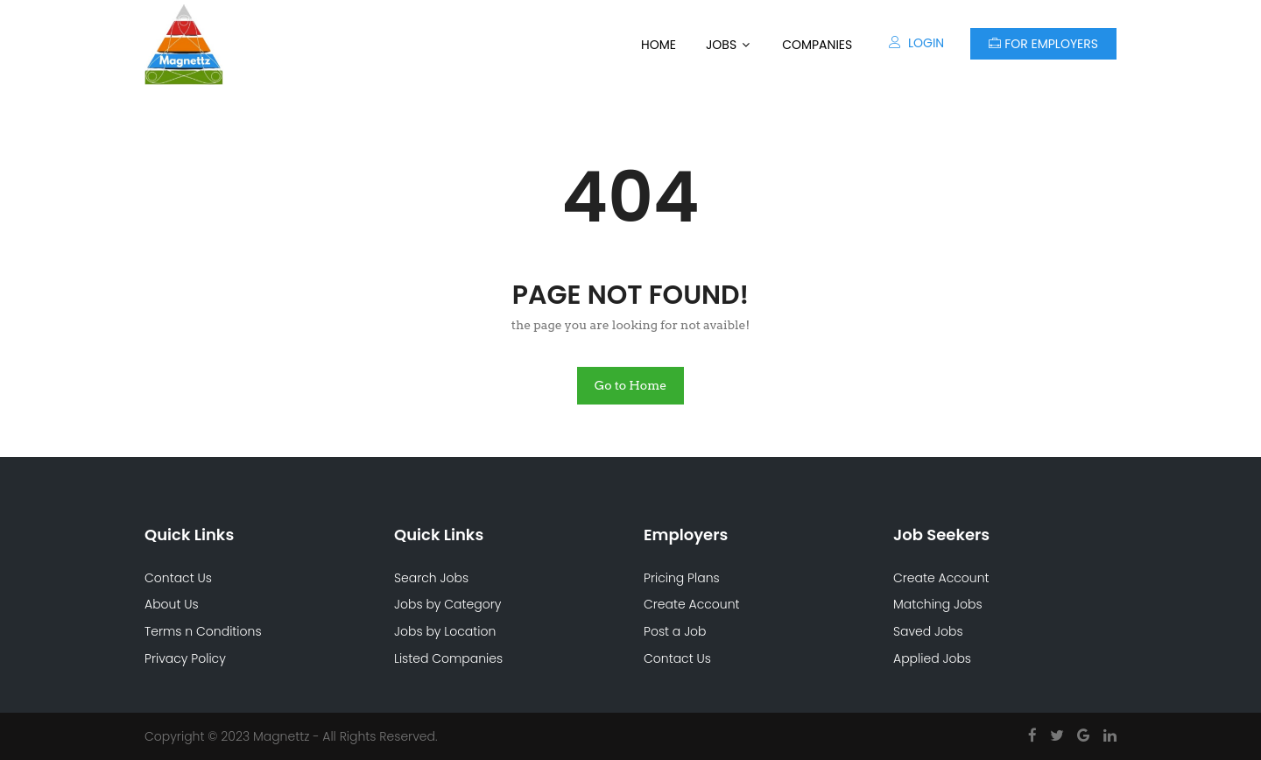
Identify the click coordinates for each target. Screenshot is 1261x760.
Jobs (721, 44)
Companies (817, 44)
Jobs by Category (447, 604)
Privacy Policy (185, 658)
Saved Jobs (928, 631)
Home (658, 44)
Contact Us (178, 578)
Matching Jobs (938, 604)
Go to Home (631, 385)
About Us (171, 604)
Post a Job (675, 631)
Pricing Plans (682, 578)
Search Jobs (431, 578)
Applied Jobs (932, 658)
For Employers (1043, 44)
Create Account (692, 604)
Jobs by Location (445, 631)
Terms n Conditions (203, 631)
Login (916, 43)
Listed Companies (448, 658)
